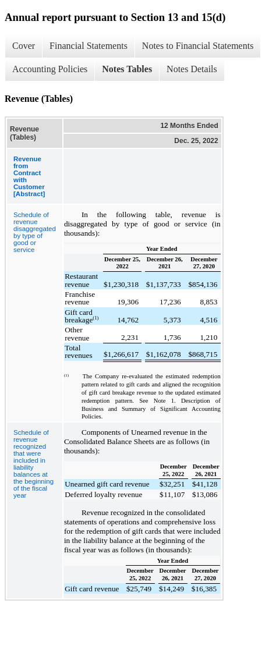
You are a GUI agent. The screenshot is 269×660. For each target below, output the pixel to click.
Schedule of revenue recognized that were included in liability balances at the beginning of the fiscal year (33, 464)
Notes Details (192, 69)
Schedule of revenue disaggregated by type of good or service (34, 232)
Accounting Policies (49, 69)
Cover (23, 46)
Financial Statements (88, 46)
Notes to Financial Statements (198, 46)
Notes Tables (127, 69)
